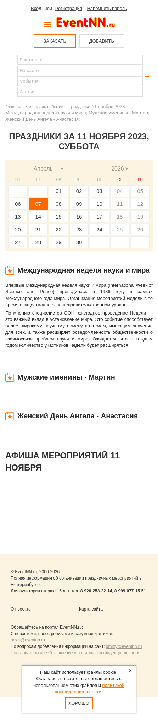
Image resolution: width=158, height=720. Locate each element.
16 (79, 217)
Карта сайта (91, 609)
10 (99, 204)
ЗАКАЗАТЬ (54, 41)
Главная (13, 106)
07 (38, 204)
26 (140, 229)
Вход (36, 8)
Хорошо (79, 703)
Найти (11, 76)
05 (140, 191)
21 (38, 229)
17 (99, 217)
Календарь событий (44, 106)
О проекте (21, 609)
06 (18, 204)
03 (99, 191)
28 (38, 242)
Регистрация (68, 8)
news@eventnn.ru (28, 640)
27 (18, 242)
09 (79, 204)
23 (79, 229)
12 (140, 204)
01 (59, 191)
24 (99, 229)
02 (79, 191)
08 (59, 204)
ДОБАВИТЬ (101, 41)
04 (120, 191)
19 (140, 217)
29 (59, 242)
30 (79, 242)
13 (18, 217)
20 (18, 229)
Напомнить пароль (107, 8)
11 (120, 204)
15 (59, 217)
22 (59, 229)
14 (38, 217)
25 (120, 229)
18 (120, 217)
